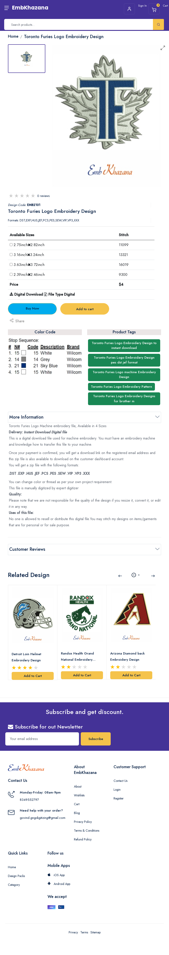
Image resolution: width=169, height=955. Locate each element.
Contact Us (120, 781)
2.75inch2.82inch (29, 244)
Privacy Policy (83, 822)
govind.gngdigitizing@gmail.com (42, 817)
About (77, 786)
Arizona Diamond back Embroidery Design (127, 656)
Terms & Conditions (86, 830)
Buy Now (32, 308)
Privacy (73, 932)
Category (14, 885)
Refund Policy (83, 839)
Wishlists (79, 795)
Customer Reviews (27, 549)
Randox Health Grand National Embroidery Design (77, 657)
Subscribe (95, 738)
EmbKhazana (30, 7)
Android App (59, 884)
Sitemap (95, 932)
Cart (76, 804)
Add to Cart (33, 675)
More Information (26, 417)
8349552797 (29, 799)
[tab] (26, 58)
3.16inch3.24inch (29, 254)
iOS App (56, 875)
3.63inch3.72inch (29, 264)
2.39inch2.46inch (29, 274)
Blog (77, 813)
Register (119, 798)
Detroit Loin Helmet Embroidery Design (26, 657)
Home (12, 867)
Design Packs (16, 876)
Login (117, 789)
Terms (84, 932)
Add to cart (85, 309)
